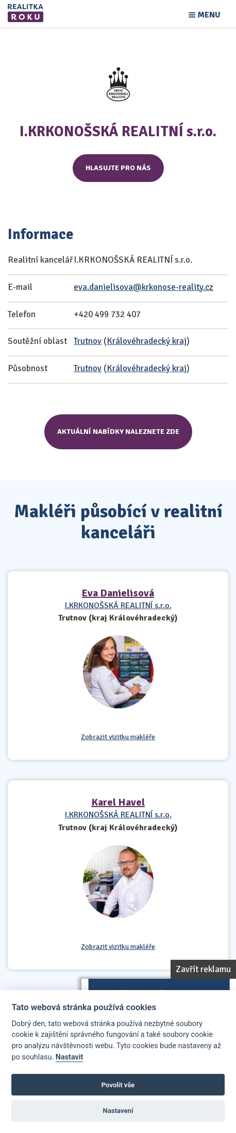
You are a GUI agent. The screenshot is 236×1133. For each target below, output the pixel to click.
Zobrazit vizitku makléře (118, 737)
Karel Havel (118, 802)
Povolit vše (118, 1085)
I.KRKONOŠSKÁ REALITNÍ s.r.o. (118, 605)
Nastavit (69, 1057)
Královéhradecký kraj (147, 341)
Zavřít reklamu (203, 969)
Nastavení (118, 1110)
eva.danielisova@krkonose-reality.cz (143, 287)
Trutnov (88, 341)
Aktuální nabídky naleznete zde (118, 431)
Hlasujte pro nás (118, 167)
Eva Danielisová (118, 593)
